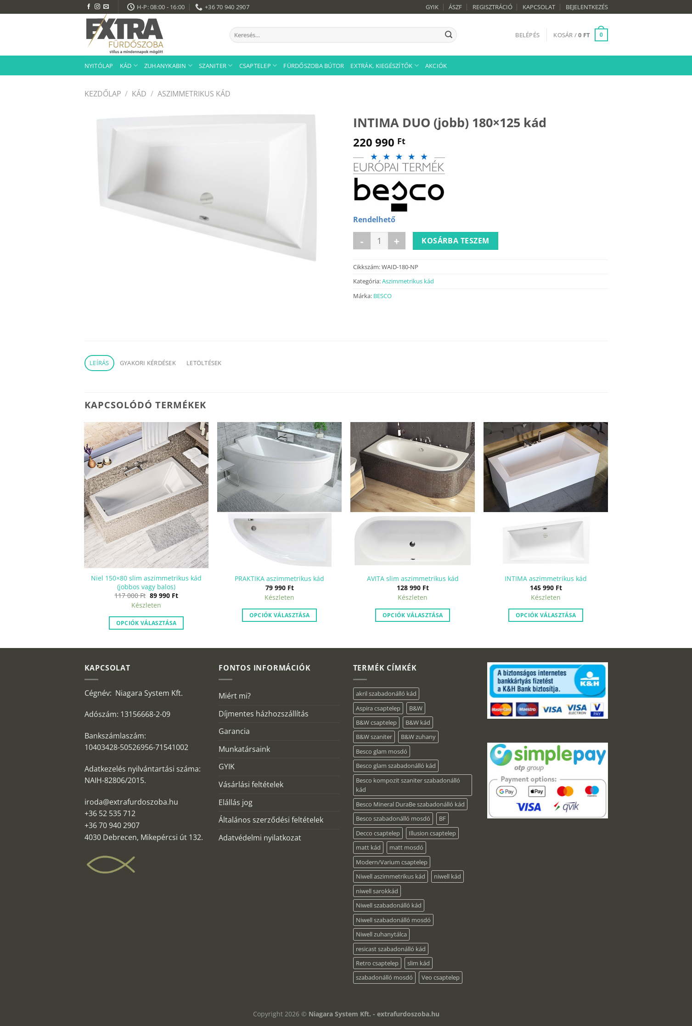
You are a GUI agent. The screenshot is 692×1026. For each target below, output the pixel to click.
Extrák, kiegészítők (384, 65)
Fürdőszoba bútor (313, 66)
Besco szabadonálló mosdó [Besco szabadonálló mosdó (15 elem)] (393, 818)
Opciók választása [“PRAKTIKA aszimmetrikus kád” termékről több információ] (279, 615)
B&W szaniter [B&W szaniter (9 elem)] (374, 737)
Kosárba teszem (455, 241)
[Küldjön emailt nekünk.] (106, 7)
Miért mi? (235, 696)
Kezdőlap (102, 94)
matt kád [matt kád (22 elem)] (368, 847)
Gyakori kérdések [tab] (148, 363)
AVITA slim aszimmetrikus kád (413, 579)
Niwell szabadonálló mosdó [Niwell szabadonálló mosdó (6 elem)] (393, 920)
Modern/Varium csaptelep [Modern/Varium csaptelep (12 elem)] (392, 862)
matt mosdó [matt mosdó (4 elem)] (406, 847)
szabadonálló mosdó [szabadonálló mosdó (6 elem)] (384, 977)
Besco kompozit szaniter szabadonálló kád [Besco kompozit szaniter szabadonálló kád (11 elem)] (408, 785)
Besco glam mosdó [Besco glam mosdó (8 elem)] (381, 751)
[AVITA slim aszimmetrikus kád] (412, 495)
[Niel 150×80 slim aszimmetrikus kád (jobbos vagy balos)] (146, 495)
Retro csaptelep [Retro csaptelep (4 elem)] (377, 963)
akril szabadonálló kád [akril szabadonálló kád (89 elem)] (386, 693)
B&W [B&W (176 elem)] (415, 708)
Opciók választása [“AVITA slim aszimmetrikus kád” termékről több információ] (413, 615)
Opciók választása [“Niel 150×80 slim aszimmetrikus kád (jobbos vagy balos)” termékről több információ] (146, 623)
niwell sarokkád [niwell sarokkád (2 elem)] (377, 891)
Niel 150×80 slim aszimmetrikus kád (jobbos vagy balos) (146, 582)
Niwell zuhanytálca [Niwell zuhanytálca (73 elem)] (381, 934)
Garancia (234, 731)
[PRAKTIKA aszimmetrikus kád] (279, 495)
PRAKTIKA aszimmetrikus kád (279, 579)
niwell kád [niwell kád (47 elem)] (447, 876)
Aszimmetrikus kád (194, 94)
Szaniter (216, 65)
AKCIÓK (436, 66)
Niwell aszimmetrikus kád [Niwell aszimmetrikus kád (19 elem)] (390, 876)
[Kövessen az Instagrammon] (97, 7)
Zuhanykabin (168, 65)
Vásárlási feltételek (251, 784)
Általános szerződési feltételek (271, 820)
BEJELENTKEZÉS (587, 7)
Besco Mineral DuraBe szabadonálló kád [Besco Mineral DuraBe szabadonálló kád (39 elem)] (410, 804)
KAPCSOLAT (539, 7)
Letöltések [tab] (204, 363)
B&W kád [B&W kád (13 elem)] (417, 722)
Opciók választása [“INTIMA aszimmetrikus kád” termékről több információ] (546, 615)
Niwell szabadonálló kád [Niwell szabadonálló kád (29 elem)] (389, 905)
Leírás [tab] (99, 363)
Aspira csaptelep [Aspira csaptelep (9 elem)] (378, 708)
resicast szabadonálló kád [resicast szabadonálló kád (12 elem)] (391, 949)
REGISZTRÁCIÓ (492, 7)
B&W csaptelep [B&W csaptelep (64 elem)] (376, 722)
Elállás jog (236, 802)
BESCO (382, 296)
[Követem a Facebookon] (88, 7)
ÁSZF (455, 7)
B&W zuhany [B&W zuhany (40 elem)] (418, 737)
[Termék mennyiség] (379, 240)
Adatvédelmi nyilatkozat (260, 838)
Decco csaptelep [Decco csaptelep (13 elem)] (378, 833)
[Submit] (448, 35)
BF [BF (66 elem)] (442, 818)
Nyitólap (98, 66)
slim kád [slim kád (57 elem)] (418, 963)
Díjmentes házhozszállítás (264, 714)
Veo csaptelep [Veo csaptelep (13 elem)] (441, 977)
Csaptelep (258, 65)
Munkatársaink (244, 749)
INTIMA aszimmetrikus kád (546, 579)
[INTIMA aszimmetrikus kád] (546, 495)
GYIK (432, 7)
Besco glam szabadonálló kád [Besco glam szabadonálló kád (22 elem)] (396, 765)
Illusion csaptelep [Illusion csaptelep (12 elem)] (432, 833)
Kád (129, 65)
